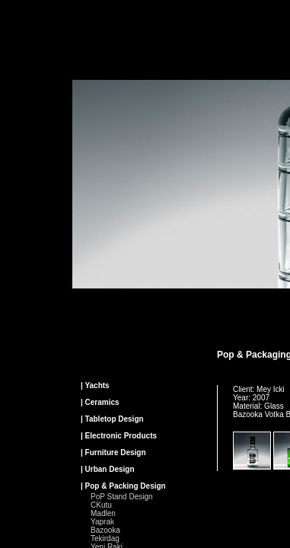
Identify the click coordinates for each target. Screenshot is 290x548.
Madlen (103, 513)
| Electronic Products (119, 436)
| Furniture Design (113, 452)
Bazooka (105, 530)
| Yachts (95, 385)
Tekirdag (105, 538)
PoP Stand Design (122, 496)
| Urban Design (108, 469)
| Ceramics (100, 402)
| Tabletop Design (112, 419)
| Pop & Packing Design (123, 486)
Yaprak (102, 522)
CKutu (101, 505)
